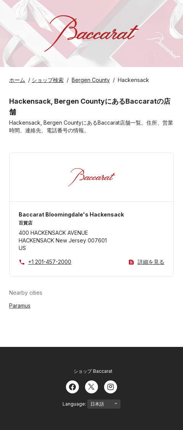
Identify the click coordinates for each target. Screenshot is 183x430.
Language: (91, 404)
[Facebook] (72, 386)
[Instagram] (110, 386)
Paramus (19, 305)
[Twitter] (91, 386)
